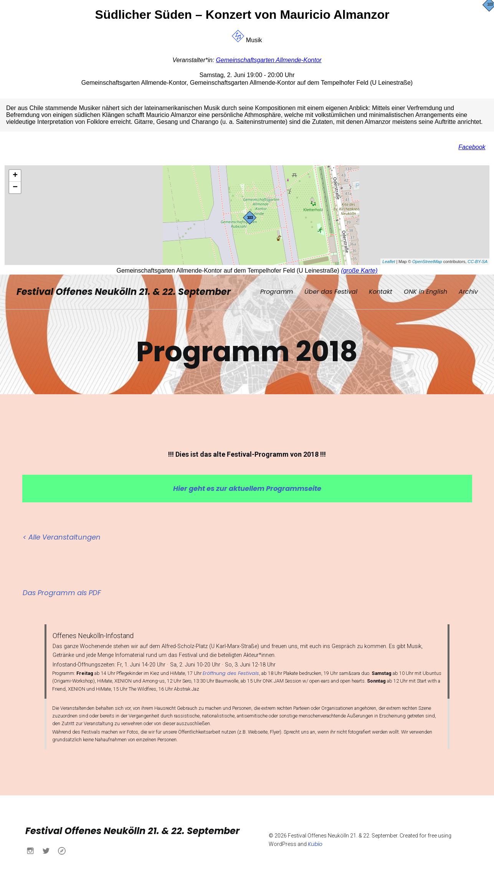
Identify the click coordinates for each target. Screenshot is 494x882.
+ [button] (15, 175)
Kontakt (380, 290)
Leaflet (388, 261)
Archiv (468, 290)
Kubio (315, 842)
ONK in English (425, 290)
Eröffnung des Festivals (231, 671)
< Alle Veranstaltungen (62, 535)
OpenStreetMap (427, 261)
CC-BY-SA (477, 261)
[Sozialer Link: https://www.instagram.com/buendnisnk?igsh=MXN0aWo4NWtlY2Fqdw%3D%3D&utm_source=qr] (33, 848)
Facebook (471, 147)
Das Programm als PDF (62, 590)
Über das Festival (330, 290)
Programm (276, 290)
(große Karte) (359, 270)
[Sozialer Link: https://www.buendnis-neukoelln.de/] (65, 848)
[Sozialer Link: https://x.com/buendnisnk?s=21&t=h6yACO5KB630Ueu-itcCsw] (49, 848)
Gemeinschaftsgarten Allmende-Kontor (269, 60)
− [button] (15, 187)
